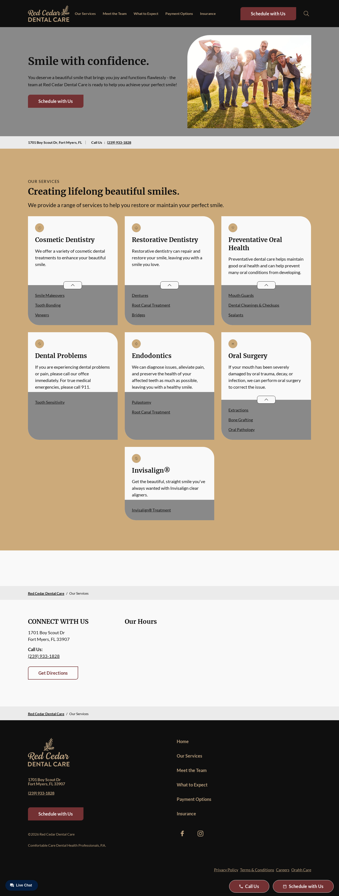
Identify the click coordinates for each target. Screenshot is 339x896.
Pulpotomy (141, 402)
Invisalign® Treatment (151, 510)
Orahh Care (301, 869)
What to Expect (146, 13)
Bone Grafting (240, 419)
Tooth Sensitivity (50, 402)
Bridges (138, 314)
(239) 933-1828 (119, 142)
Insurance (208, 13)
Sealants (235, 314)
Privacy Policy (226, 869)
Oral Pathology (241, 429)
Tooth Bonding (48, 305)
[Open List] (72, 285)
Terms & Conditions (257, 869)
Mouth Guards (241, 295)
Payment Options (179, 13)
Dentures (140, 295)
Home (183, 741)
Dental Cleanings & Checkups (253, 305)
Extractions (238, 410)
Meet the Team (115, 13)
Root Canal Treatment (151, 305)
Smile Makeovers (50, 295)
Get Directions (53, 673)
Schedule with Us (268, 13)
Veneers (42, 314)
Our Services (85, 13)
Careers (282, 869)
